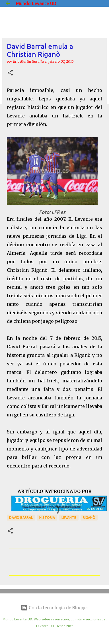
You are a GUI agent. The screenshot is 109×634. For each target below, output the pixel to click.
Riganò (89, 517)
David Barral (21, 517)
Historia (47, 517)
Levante (68, 517)
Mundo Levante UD (36, 3)
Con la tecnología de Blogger (54, 607)
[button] (10, 73)
